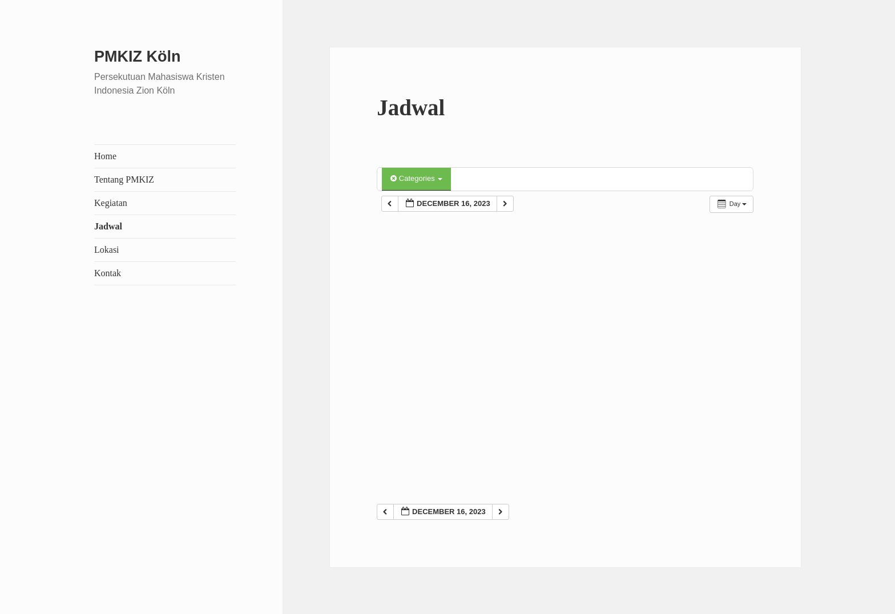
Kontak (107, 273)
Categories (416, 178)
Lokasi (106, 250)
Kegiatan (110, 203)
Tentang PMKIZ (124, 179)
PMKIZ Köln (137, 56)
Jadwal (108, 226)
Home (105, 156)
